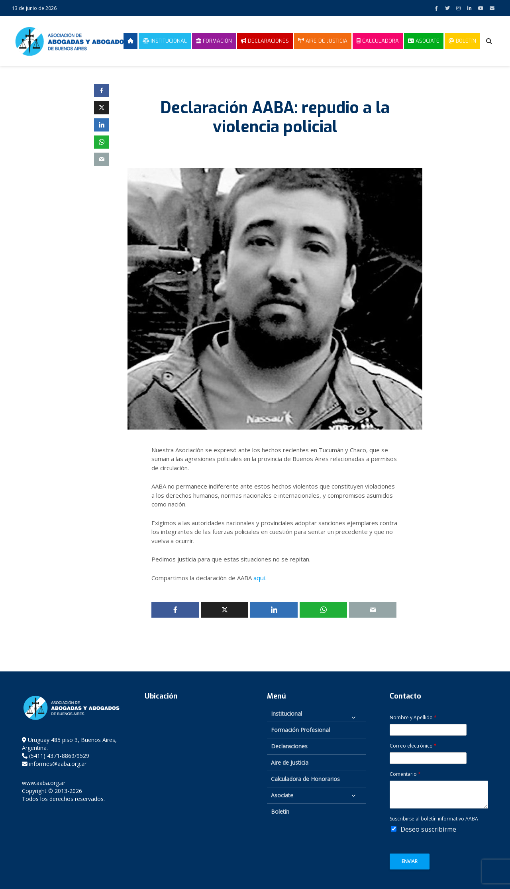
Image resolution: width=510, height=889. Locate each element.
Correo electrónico (413, 745)
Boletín (462, 40)
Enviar (410, 861)
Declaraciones (265, 40)
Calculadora (378, 40)
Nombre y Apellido (413, 717)
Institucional (165, 40)
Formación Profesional (300, 729)
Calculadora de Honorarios (305, 778)
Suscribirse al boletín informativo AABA (434, 818)
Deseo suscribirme (428, 828)
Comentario (405, 773)
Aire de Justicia (322, 40)
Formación (214, 40)
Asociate (423, 40)
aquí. (260, 578)
